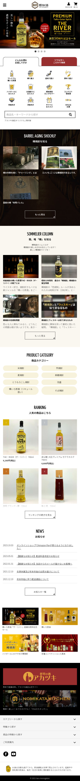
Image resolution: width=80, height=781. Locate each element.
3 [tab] (41, 51)
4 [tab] (44, 51)
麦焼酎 (21, 375)
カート (76, 5)
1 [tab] (35, 51)
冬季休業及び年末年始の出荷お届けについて (38, 571)
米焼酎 (21, 368)
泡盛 (59, 382)
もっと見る (40, 214)
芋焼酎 (59, 368)
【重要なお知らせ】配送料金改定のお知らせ (38, 556)
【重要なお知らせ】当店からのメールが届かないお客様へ (44, 563)
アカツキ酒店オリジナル (15, 120)
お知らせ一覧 (40, 591)
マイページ (68, 5)
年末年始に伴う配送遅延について (33, 579)
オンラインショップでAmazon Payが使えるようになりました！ (45, 547)
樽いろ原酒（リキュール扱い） (20, 390)
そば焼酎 (59, 390)
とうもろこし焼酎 (20, 382)
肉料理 (28, 120)
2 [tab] (38, 51)
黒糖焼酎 (59, 375)
